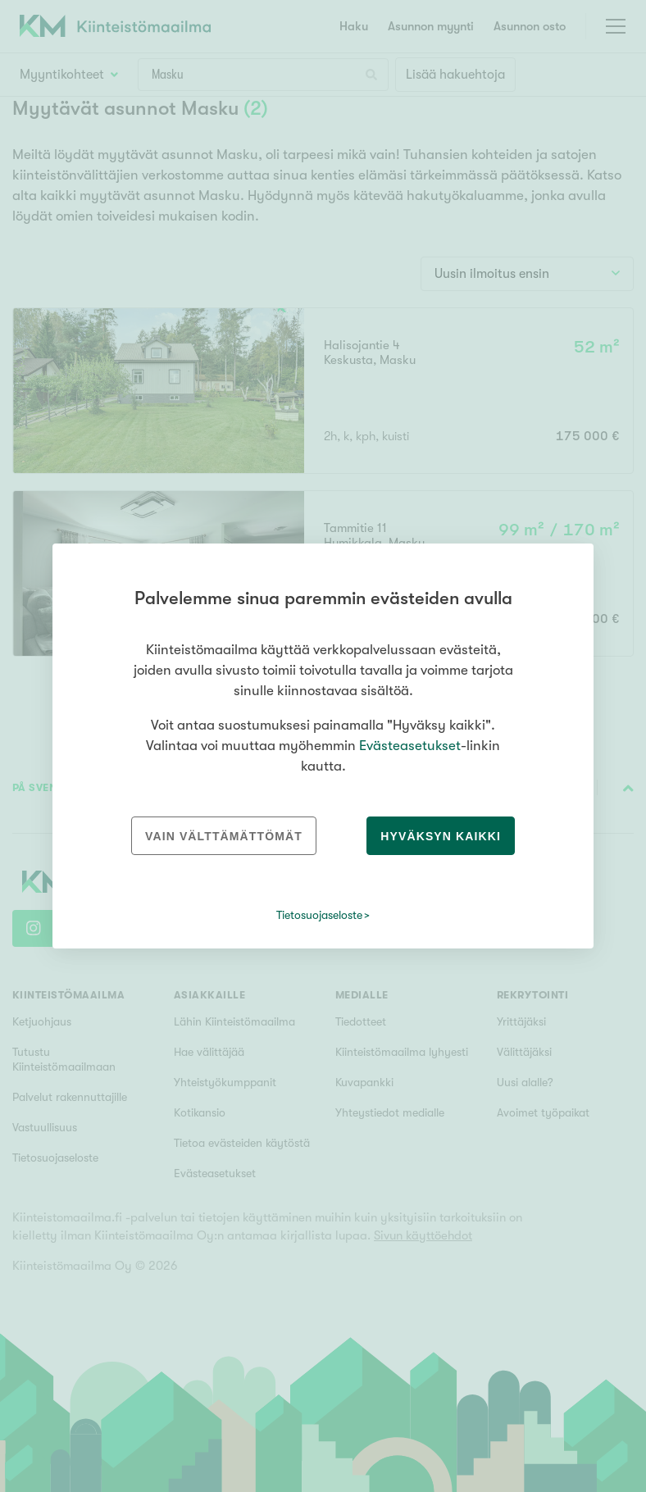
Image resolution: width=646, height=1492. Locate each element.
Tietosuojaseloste (319, 914)
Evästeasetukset (410, 745)
